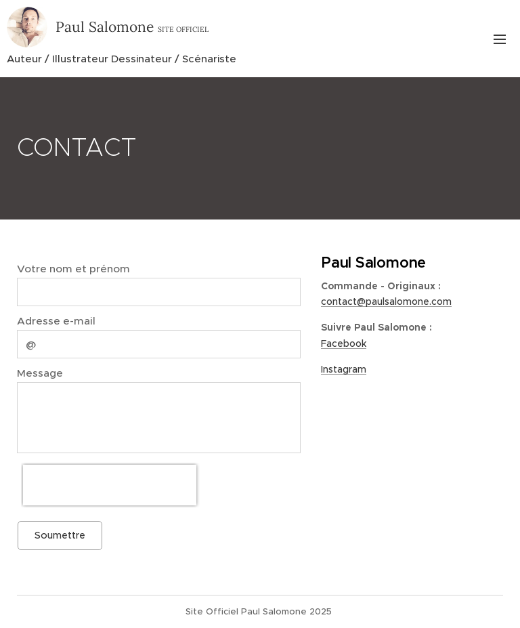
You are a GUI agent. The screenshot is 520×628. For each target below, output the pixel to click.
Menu (500, 39)
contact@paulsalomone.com (386, 301)
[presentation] (109, 485)
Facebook (343, 343)
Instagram (343, 369)
